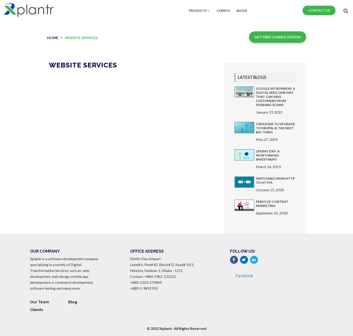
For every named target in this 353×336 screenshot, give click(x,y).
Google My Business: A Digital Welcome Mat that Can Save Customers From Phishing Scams (275, 97)
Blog (72, 302)
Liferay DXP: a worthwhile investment (268, 155)
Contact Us (319, 10)
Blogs (242, 10)
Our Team (39, 302)
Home (52, 37)
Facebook (244, 275)
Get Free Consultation (277, 37)
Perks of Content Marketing (272, 204)
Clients (223, 10)
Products (199, 10)
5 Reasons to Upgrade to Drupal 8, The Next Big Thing (275, 128)
